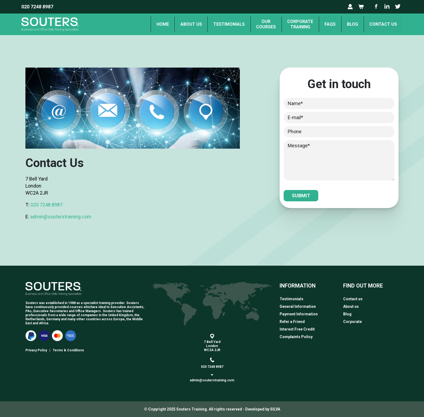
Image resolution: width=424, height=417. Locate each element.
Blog (349, 24)
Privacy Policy (36, 350)
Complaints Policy (296, 337)
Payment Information (299, 314)
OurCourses (255, 24)
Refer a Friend (292, 321)
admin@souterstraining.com (60, 216)
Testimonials (215, 24)
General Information (298, 306)
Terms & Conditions (68, 350)
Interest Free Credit (297, 329)
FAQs (324, 24)
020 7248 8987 (37, 6)
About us (175, 24)
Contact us (382, 24)
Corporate (352, 321)
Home (144, 24)
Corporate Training (292, 24)
